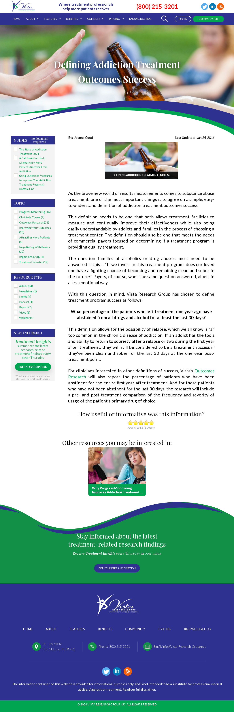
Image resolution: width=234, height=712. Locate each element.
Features (77, 629)
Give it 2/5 (135, 422)
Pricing (164, 629)
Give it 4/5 (146, 422)
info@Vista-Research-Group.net (184, 646)
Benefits (105, 629)
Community (135, 629)
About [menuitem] (31, 16)
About (51, 629)
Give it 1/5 (130, 422)
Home (28, 629)
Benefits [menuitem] (72, 16)
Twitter (203, 6)
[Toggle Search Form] (163, 19)
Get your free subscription (117, 567)
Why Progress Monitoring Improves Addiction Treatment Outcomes (115, 490)
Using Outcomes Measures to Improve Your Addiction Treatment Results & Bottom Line (35, 177)
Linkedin (211, 6)
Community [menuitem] (95, 18)
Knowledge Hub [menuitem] (140, 18)
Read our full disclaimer (138, 689)
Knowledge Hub (197, 629)
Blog (220, 6)
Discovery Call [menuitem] (207, 19)
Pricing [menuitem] (115, 16)
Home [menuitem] (16, 18)
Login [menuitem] (180, 19)
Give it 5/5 (151, 422)
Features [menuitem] (51, 16)
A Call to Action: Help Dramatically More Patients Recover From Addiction (35, 161)
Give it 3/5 (141, 422)
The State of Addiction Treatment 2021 (32, 150)
